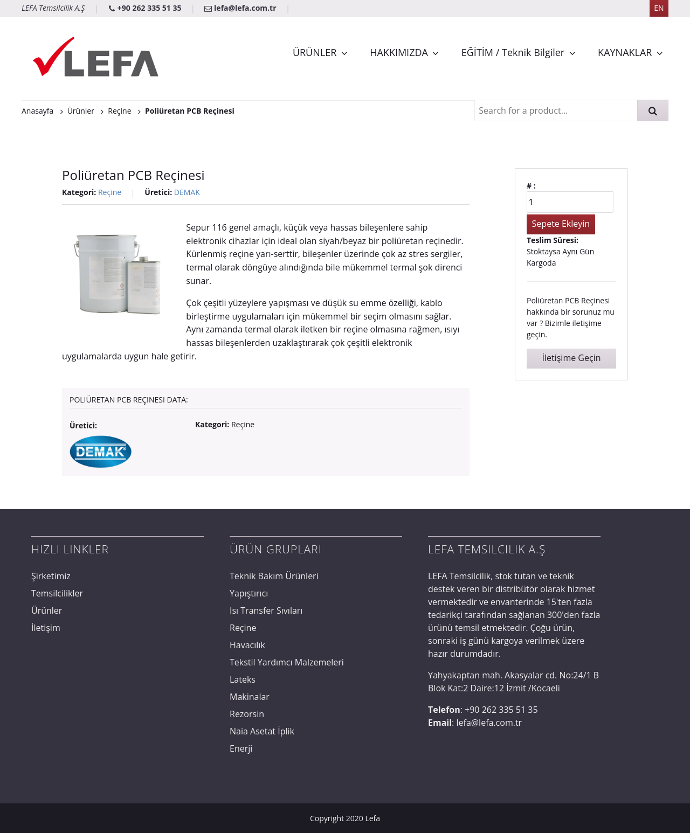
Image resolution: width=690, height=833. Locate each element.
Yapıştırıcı (249, 593)
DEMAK (187, 192)
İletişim (45, 628)
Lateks (243, 679)
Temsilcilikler (57, 593)
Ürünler (46, 610)
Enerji (241, 748)
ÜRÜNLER (314, 52)
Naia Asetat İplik (262, 731)
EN (659, 8)
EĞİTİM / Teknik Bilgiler (512, 52)
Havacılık (247, 645)
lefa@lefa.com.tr (241, 8)
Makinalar (250, 697)
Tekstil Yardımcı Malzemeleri (287, 662)
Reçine (109, 192)
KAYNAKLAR (625, 52)
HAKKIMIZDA (399, 52)
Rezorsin (247, 714)
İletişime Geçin (571, 358)
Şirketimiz (51, 576)
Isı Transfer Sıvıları (266, 610)
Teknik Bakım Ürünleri (274, 576)
